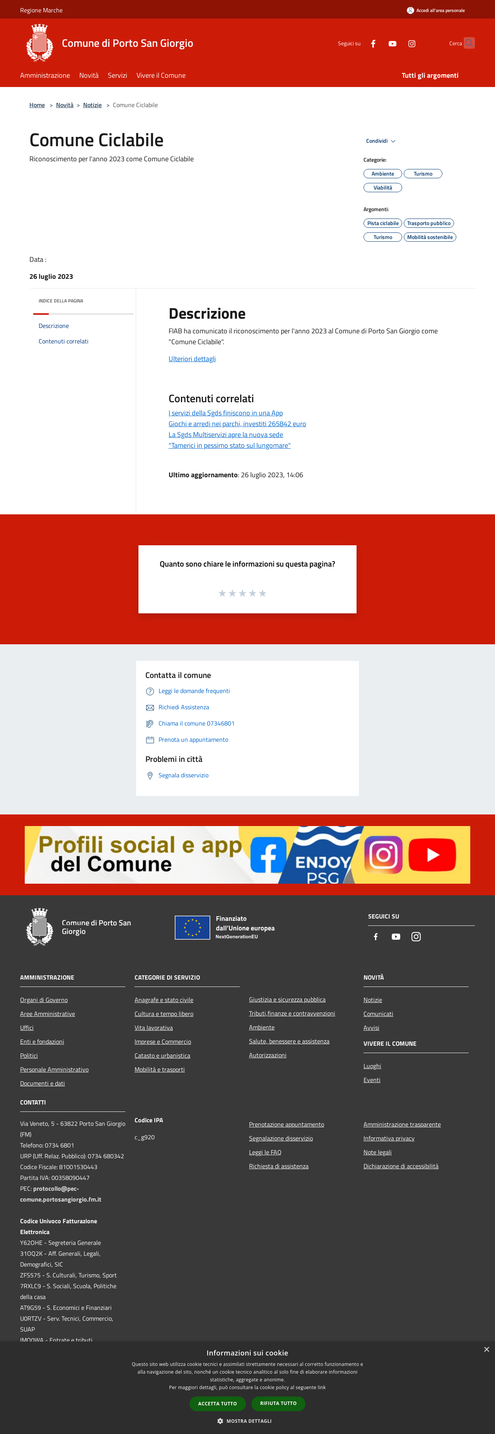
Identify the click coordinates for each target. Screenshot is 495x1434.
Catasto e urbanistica (162, 1055)
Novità (64, 104)
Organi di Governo (44, 999)
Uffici (27, 1027)
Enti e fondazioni (42, 1041)
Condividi (382, 141)
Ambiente (262, 1027)
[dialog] (247, 1388)
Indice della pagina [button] (61, 300)
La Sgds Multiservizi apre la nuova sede (226, 434)
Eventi (372, 1079)
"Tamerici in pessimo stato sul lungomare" (230, 445)
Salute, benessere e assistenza (289, 1041)
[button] (247, 1421)
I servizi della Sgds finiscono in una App (226, 413)
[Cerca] (465, 43)
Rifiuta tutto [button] (278, 1403)
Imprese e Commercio (163, 1041)
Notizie (92, 104)
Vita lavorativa (154, 1027)
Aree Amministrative (47, 1013)
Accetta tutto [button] (217, 1403)
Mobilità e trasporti (160, 1069)
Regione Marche (41, 10)
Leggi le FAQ (265, 1152)
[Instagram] (397, 43)
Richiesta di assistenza (279, 1166)
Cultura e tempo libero (164, 1013)
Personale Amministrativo (54, 1069)
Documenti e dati (42, 1083)
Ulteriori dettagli (192, 358)
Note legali (378, 1152)
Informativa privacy (389, 1138)
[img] (117, 299)
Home (37, 104)
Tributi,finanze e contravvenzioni (292, 1013)
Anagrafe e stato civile (164, 999)
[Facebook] (358, 43)
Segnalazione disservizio (281, 1138)
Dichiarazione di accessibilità (401, 1166)
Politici (29, 1055)
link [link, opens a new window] (322, 1387)
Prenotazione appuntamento (286, 1124)
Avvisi (371, 1027)
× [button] (486, 1350)
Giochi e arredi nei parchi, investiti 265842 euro (237, 423)
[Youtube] (377, 43)
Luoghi (372, 1065)
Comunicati (378, 1013)
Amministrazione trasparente (402, 1124)
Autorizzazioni (268, 1055)
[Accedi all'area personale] (436, 10)
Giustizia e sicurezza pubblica (287, 999)
